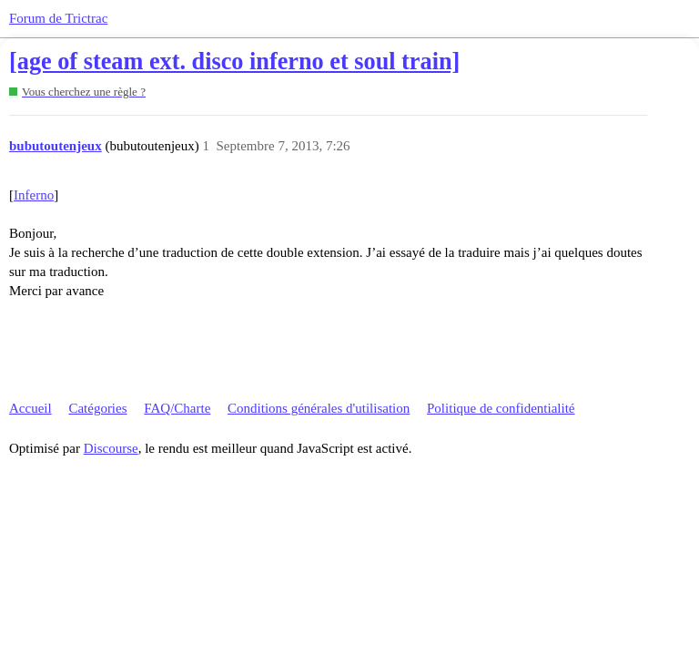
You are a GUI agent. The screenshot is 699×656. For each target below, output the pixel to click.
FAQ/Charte (177, 408)
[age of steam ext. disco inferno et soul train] (234, 61)
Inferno (34, 195)
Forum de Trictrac (58, 18)
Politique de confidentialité (500, 408)
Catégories (97, 408)
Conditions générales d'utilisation (319, 408)
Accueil (30, 408)
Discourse (111, 448)
